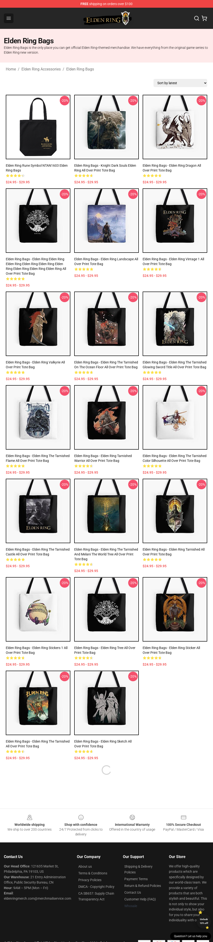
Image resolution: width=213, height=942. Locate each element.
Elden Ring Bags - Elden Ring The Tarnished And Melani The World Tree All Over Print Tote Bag (106, 554)
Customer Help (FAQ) (140, 899)
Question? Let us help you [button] (190, 936)
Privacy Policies (89, 880)
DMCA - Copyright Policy (96, 887)
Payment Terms (136, 879)
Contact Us (132, 892)
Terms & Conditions (92, 873)
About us (85, 866)
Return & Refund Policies (142, 886)
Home (11, 69)
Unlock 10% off (204, 921)
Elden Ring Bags (80, 69)
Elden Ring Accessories (41, 69)
